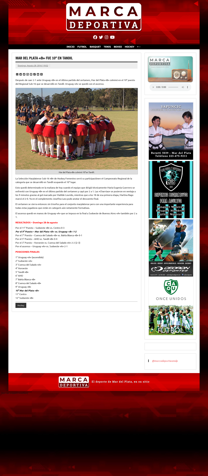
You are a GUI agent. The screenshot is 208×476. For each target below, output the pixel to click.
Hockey (20, 305)
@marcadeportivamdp (165, 360)
